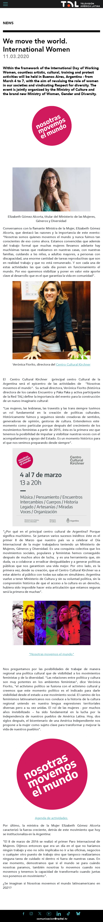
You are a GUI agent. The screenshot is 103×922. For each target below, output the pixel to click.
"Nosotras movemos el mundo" (51, 654)
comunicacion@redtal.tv (51, 919)
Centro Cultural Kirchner (73, 364)
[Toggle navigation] (5, 4)
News (8, 23)
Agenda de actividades (51, 818)
